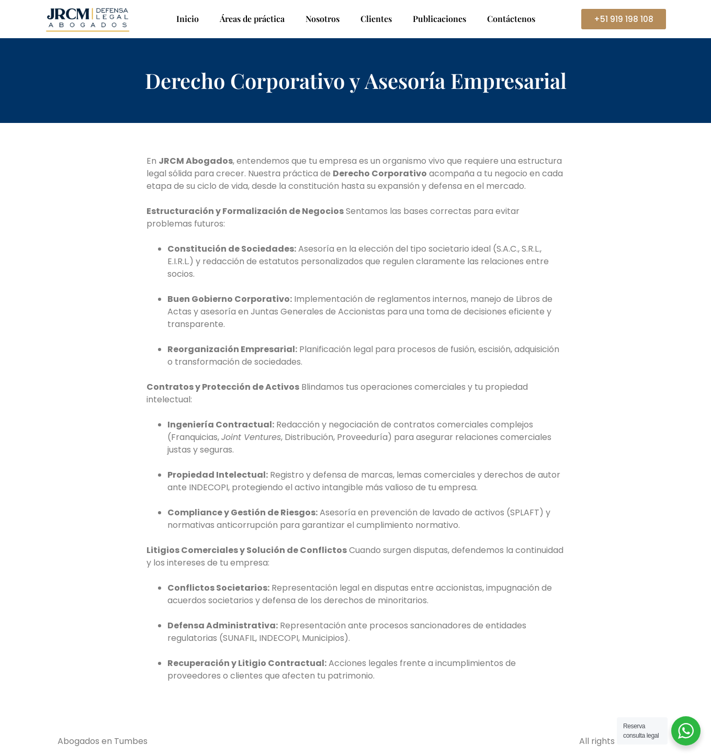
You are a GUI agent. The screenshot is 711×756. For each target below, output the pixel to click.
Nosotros (323, 18)
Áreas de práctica (252, 18)
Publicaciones (439, 18)
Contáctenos (511, 18)
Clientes (376, 18)
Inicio (187, 18)
